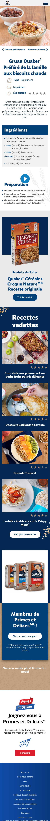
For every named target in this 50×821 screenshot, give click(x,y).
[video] (25, 178)
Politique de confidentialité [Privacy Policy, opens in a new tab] (24, 795)
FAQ (25, 781)
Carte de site (25, 786)
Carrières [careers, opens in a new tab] (20, 813)
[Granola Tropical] (25, 447)
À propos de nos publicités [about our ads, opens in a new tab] (23, 804)
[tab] (45, 4)
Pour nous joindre (25, 776)
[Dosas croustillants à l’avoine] (25, 399)
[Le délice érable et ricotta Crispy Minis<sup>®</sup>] (25, 495)
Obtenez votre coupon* (25, 636)
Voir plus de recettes (25, 534)
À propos (25, 772)
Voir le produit (25, 297)
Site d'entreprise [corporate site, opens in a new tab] (21, 809)
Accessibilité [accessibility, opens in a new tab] (20, 791)
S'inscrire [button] (25, 752)
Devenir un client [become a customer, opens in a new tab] (21, 818)
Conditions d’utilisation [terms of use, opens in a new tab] (23, 800)
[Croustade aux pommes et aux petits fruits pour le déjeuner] (25, 347)
